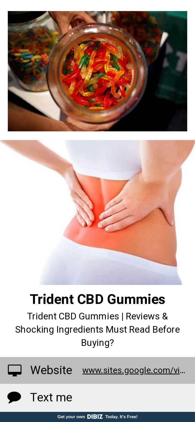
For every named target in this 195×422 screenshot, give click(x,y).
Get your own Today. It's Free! (97, 416)
